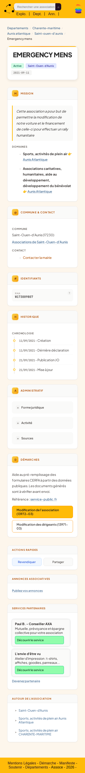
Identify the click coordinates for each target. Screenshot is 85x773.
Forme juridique (32, 407)
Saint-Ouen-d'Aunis (48, 33)
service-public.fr (43, 499)
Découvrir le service (30, 640)
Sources (27, 438)
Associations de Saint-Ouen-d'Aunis (40, 242)
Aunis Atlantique (18, 33)
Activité (26, 423)
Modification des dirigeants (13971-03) (42, 526)
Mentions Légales (22, 763)
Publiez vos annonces (27, 590)
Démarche (47, 763)
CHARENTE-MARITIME (46, 28)
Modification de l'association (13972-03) (38, 512)
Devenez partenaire (26, 681)
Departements (17, 28)
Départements (36, 767)
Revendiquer (27, 562)
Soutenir (15, 767)
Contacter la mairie (37, 257)
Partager (58, 562)
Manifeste (67, 763)
